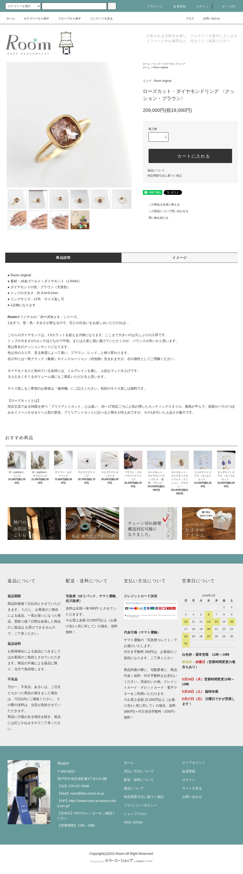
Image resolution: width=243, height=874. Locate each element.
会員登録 (177, 6)
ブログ (187, 18)
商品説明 (63, 257)
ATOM (138, 822)
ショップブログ (135, 814)
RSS (127, 822)
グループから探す (67, 18)
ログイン (200, 6)
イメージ (179, 257)
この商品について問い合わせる (165, 211)
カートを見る (192, 788)
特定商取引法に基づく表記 (165, 175)
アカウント (152, 6)
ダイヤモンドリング (174, 64)
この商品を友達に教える (161, 204)
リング (156, 64)
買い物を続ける (155, 217)
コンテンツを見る (98, 18)
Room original (160, 67)
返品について (156, 170)
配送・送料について (139, 780)
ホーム (10, 18)
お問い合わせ (208, 18)
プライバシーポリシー (140, 805)
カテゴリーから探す (33, 18)
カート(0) (225, 6)
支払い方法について (139, 771)
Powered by (121, 861)
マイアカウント (193, 763)
